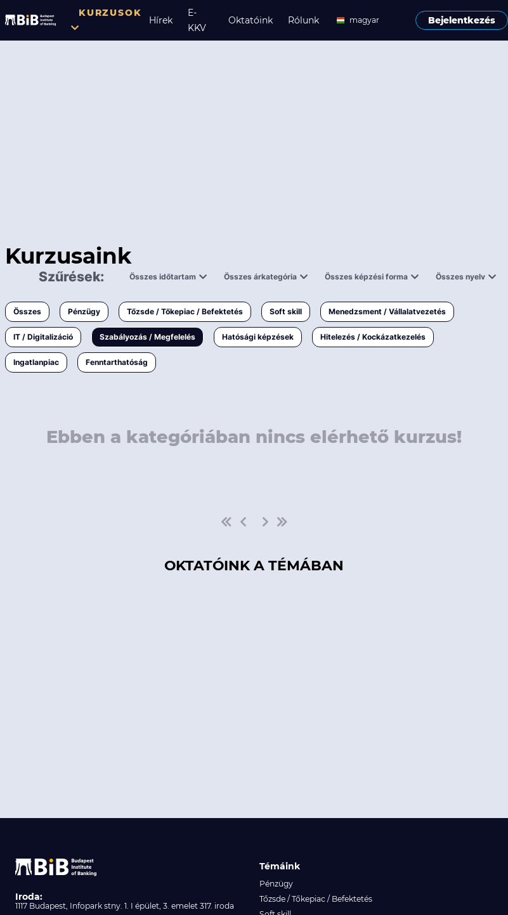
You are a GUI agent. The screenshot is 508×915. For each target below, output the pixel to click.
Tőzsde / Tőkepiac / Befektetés (185, 311)
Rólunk (303, 20)
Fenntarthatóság (117, 362)
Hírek (161, 20)
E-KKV (197, 20)
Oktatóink (250, 20)
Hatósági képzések (258, 337)
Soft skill (286, 311)
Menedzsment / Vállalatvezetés (387, 311)
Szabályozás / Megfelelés (147, 337)
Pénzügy (84, 311)
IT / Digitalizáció (43, 337)
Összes (27, 311)
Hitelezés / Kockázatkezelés (373, 337)
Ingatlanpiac (36, 362)
